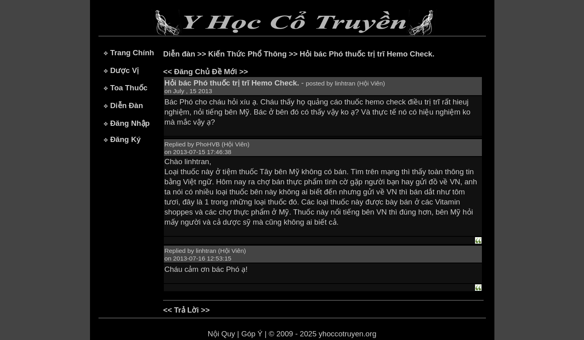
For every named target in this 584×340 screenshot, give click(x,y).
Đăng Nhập (130, 123)
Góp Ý (252, 334)
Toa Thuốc (129, 87)
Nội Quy (221, 334)
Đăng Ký (125, 139)
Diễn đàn (179, 54)
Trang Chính (132, 52)
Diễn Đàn (126, 105)
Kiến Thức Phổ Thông (247, 54)
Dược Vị (124, 70)
